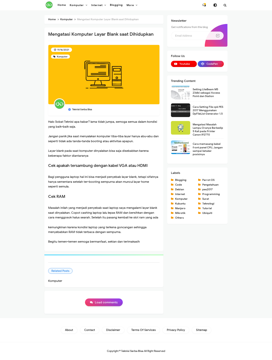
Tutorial (207, 208)
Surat (205, 198)
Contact (89, 330)
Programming (211, 194)
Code (178, 184)
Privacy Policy (176, 330)
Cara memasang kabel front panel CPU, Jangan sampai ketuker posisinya (208, 149)
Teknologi (208, 203)
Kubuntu (180, 203)
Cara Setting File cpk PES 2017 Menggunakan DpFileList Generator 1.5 (208, 110)
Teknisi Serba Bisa (132, 351)
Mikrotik (180, 213)
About (69, 330)
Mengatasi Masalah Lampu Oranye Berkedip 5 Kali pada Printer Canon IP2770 (208, 129)
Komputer (62, 56)
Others (179, 217)
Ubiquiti (207, 213)
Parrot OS (208, 180)
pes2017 (207, 189)
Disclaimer (113, 330)
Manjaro (180, 208)
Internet (180, 194)
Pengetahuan (210, 184)
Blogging (180, 180)
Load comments (106, 302)
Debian (179, 189)
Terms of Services (143, 330)
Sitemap (201, 330)
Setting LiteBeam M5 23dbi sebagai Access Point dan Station (206, 93)
